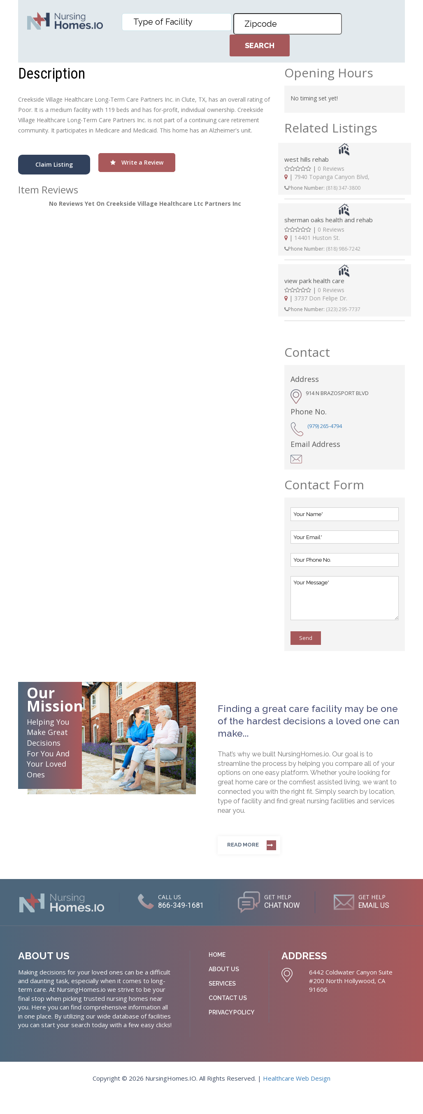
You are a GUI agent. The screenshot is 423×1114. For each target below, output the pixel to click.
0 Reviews (331, 168)
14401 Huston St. (317, 238)
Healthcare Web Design (296, 1097)
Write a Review (136, 162)
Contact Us (228, 1016)
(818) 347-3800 (343, 187)
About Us (224, 987)
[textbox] (178, 22)
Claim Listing (54, 164)
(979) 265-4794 (324, 426)
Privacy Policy (231, 1031)
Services (222, 1002)
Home (217, 973)
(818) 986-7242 (343, 248)
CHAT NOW (321, 905)
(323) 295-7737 (343, 309)
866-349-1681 (214, 905)
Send (305, 638)
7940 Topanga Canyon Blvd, (332, 177)
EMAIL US (216, 925)
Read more (243, 845)
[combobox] (177, 22)
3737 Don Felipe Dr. (320, 298)
